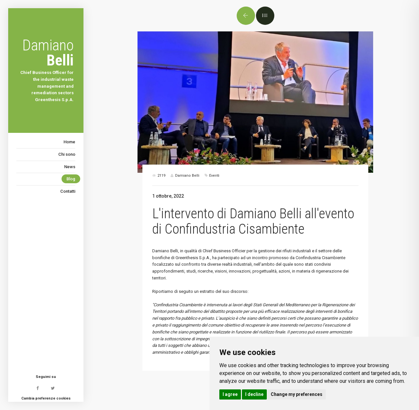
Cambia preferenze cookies (46, 398)
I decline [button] (254, 394)
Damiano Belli (165, 250)
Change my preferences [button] (296, 394)
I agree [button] (230, 394)
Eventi (214, 175)
